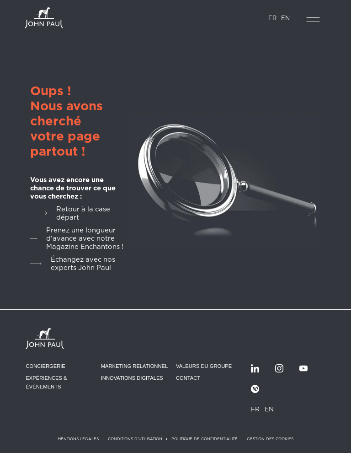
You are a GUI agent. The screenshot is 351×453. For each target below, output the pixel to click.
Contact (188, 378)
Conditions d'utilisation (135, 439)
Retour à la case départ (83, 213)
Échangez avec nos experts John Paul (83, 263)
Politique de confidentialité (204, 439)
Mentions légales (78, 439)
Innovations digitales (132, 378)
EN (285, 18)
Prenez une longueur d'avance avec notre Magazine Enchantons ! (84, 238)
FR (272, 18)
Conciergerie (45, 366)
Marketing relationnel (134, 366)
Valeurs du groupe (204, 366)
